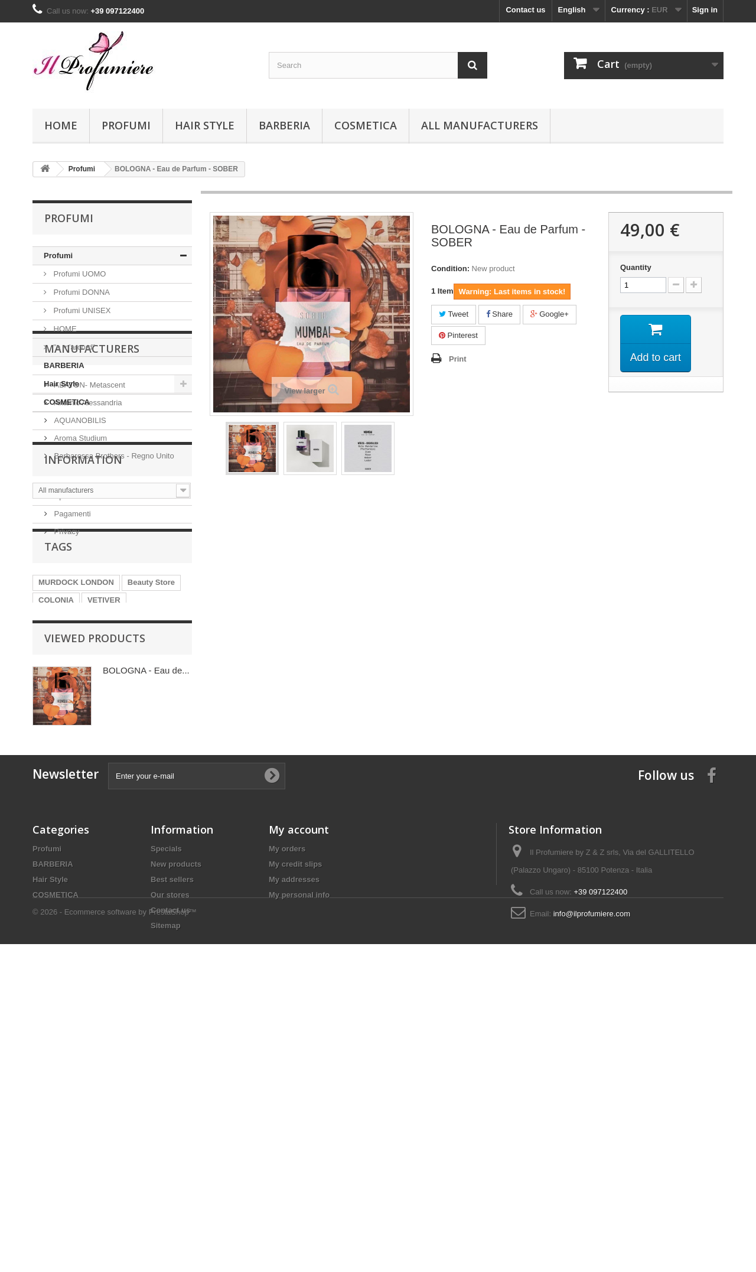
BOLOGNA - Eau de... (146, 924)
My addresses (294, 1151)
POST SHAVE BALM (75, 828)
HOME (64, 328)
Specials (166, 1120)
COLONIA (56, 793)
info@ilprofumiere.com (591, 1185)
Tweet (453, 314)
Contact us (525, 9)
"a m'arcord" (73, 347)
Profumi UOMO (78, 273)
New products (176, 1135)
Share (499, 314)
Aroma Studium (79, 532)
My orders (287, 1120)
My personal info (299, 1166)
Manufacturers (91, 447)
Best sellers (172, 1151)
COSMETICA (365, 125)
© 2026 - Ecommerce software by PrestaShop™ (114, 1239)
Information (83, 628)
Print (458, 358)
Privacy (65, 695)
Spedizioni (71, 659)
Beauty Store (151, 775)
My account (299, 1101)
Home (60, 125)
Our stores (170, 1166)
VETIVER (103, 793)
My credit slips (295, 1135)
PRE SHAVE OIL (67, 810)
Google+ (549, 314)
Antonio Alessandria (87, 496)
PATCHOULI (147, 828)
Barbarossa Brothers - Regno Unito (113, 549)
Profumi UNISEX (80, 310)
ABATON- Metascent (88, 478)
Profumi (126, 125)
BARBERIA (284, 125)
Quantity (635, 267)
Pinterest (458, 335)
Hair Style (204, 125)
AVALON (54, 846)
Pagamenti (71, 677)
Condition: (450, 268)
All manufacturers (479, 125)
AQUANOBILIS (79, 514)
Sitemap (166, 1197)
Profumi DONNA (80, 292)
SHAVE (123, 810)
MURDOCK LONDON (76, 775)
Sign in (705, 9)
